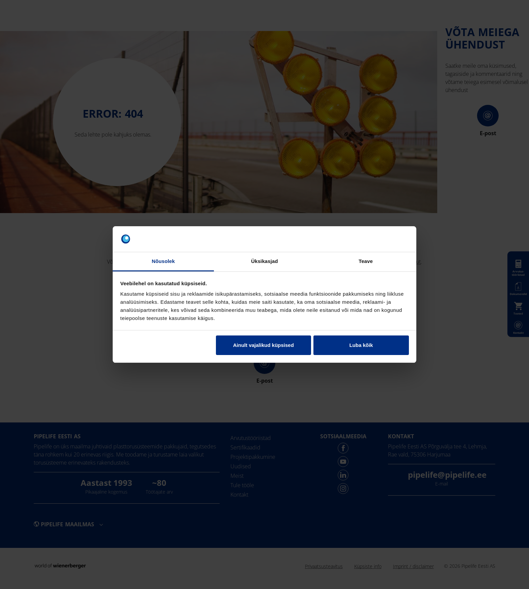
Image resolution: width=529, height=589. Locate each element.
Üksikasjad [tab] (264, 261)
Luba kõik (361, 345)
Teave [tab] (366, 261)
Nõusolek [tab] (163, 261)
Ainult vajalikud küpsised (263, 345)
